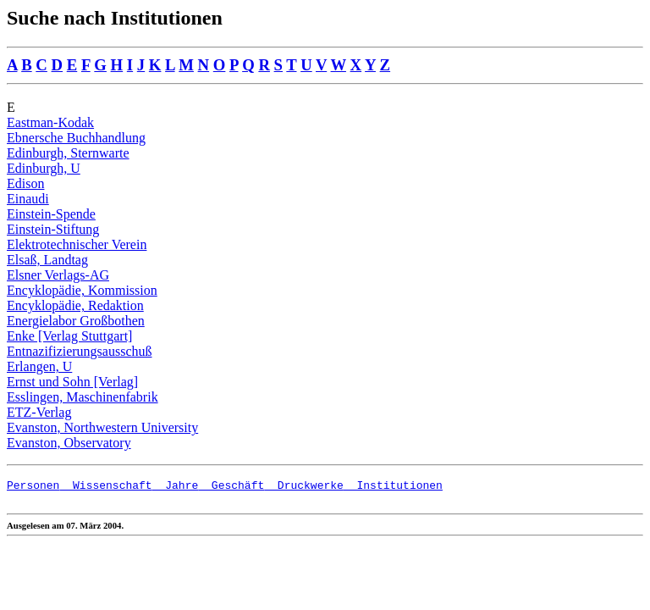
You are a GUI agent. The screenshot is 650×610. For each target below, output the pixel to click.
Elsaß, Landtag (47, 259)
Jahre (175, 487)
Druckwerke (304, 487)
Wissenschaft (105, 487)
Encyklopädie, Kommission (82, 290)
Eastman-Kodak (50, 122)
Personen (33, 487)
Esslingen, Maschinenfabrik (82, 397)
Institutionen (393, 487)
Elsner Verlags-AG (58, 275)
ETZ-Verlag (39, 412)
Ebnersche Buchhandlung (76, 137)
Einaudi (28, 198)
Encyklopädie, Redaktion (75, 305)
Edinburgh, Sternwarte (68, 153)
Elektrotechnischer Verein (76, 244)
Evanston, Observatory (69, 442)
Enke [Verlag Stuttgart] (69, 336)
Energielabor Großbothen (76, 320)
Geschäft (231, 487)
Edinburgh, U (43, 168)
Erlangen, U (39, 366)
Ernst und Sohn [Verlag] (72, 381)
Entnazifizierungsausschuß (79, 351)
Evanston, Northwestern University (102, 427)
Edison (25, 183)
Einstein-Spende (51, 214)
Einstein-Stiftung (53, 229)
